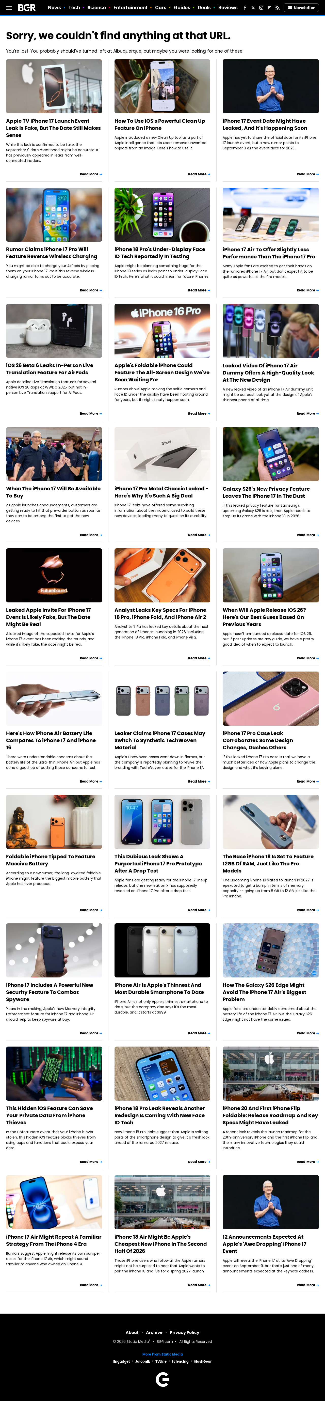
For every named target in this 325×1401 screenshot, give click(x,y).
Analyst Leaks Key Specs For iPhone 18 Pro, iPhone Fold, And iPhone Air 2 (160, 613)
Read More (89, 174)
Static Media (138, 1342)
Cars (160, 7)
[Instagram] (261, 8)
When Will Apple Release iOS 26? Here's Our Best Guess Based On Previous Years (264, 617)
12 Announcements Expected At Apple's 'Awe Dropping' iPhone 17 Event (264, 1244)
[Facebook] (245, 8)
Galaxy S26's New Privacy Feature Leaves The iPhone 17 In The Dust (266, 492)
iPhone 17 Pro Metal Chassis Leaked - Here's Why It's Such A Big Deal (162, 492)
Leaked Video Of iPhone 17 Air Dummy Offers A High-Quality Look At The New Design (268, 372)
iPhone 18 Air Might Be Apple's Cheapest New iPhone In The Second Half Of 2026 (161, 1244)
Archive (154, 1332)
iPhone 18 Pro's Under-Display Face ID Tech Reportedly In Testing (160, 253)
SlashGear (203, 1361)
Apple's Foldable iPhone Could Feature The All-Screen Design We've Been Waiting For (162, 372)
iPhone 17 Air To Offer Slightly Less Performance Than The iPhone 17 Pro (269, 253)
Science (97, 7)
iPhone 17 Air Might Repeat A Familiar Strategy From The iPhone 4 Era (54, 1240)
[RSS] (277, 8)
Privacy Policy (184, 1332)
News (54, 7)
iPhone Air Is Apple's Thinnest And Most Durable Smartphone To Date (159, 988)
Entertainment (130, 7)
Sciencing (180, 1361)
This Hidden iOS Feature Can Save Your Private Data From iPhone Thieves (49, 1115)
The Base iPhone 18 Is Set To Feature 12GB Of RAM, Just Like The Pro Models (268, 863)
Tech (74, 7)
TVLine (161, 1361)
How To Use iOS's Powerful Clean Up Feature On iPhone (160, 124)
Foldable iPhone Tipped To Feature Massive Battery (50, 860)
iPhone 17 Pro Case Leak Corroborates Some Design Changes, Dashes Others (258, 740)
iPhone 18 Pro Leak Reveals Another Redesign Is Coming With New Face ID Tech (160, 1115)
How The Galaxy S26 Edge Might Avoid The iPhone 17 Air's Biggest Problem (264, 992)
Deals (204, 7)
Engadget (121, 1361)
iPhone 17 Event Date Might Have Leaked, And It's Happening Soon (265, 124)
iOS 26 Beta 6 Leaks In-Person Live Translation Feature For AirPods (49, 369)
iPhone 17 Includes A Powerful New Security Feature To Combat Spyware (49, 992)
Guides (182, 7)
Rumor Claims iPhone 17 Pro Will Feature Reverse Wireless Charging (51, 253)
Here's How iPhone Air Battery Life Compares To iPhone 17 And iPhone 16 (51, 740)
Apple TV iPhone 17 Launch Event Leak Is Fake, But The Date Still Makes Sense (53, 128)
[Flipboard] (269, 8)
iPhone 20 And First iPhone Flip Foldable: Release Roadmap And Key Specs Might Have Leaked (270, 1115)
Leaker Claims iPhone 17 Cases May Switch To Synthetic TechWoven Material (160, 740)
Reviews (228, 7)
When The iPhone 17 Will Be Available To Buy (53, 492)
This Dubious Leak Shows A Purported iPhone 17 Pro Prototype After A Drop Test (158, 863)
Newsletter (301, 7)
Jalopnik (142, 1361)
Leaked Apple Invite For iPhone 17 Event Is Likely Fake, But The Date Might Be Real (48, 617)
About (132, 1332)
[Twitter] (253, 8)
